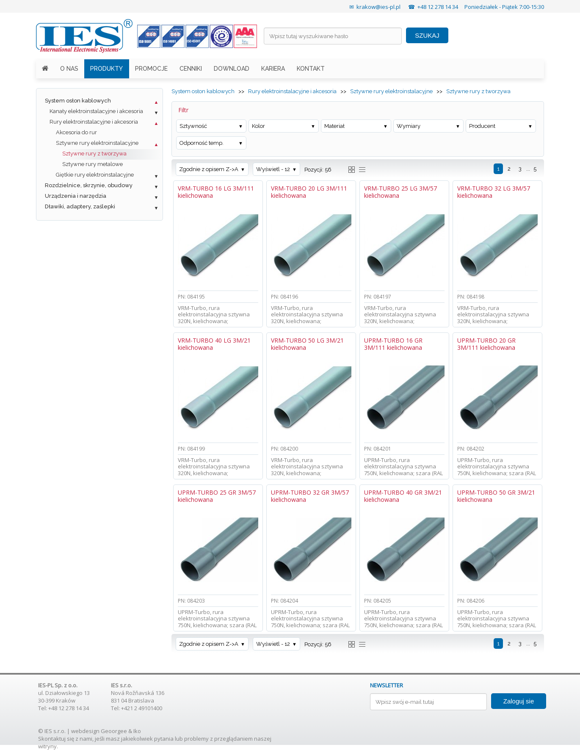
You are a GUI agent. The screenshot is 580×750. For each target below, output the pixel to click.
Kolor (258, 126)
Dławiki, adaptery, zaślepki (80, 206)
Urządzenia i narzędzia (75, 196)
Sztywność (193, 126)
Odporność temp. (202, 143)
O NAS (69, 68)
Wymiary (408, 126)
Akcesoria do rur (76, 132)
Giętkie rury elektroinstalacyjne (95, 175)
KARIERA (273, 68)
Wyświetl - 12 (273, 169)
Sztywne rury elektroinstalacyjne (97, 143)
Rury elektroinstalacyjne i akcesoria (94, 122)
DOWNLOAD (231, 68)
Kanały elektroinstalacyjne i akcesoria (96, 111)
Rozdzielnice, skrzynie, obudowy (89, 185)
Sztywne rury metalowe (92, 164)
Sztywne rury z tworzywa (94, 153)
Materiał (334, 126)
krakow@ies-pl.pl (378, 7)
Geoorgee (114, 731)
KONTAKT (311, 68)
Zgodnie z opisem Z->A (208, 169)
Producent (482, 126)
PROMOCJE (151, 68)
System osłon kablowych (78, 100)
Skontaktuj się (56, 738)
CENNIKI (191, 68)
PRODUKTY (106, 68)
